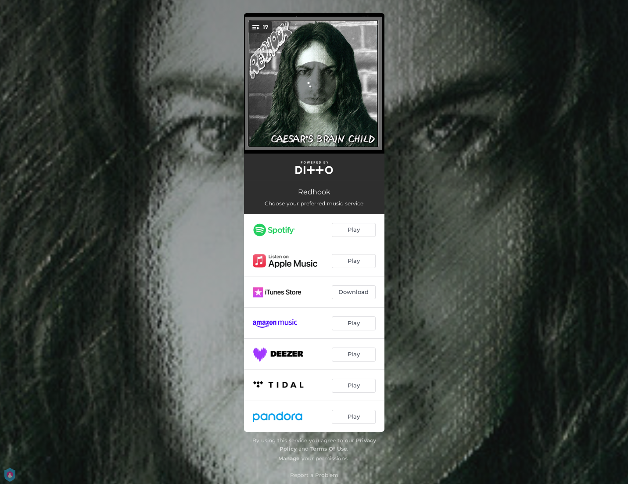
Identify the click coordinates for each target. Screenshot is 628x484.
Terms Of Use (328, 448)
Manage (289, 458)
